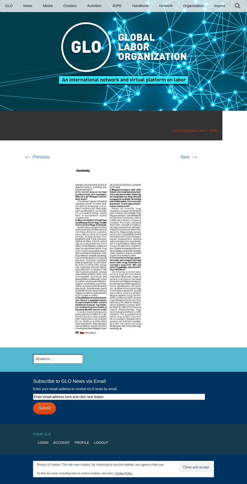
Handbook (140, 6)
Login (43, 443)
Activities (94, 6)
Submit (44, 408)
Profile (82, 443)
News (28, 6)
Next (190, 157)
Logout (101, 443)
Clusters (70, 6)
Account (61, 443)
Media (48, 6)
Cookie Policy (123, 473)
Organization (193, 6)
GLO (9, 6)
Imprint (219, 6)
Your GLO (42, 434)
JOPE (117, 6)
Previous (37, 157)
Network (165, 6)
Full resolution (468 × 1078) (197, 131)
